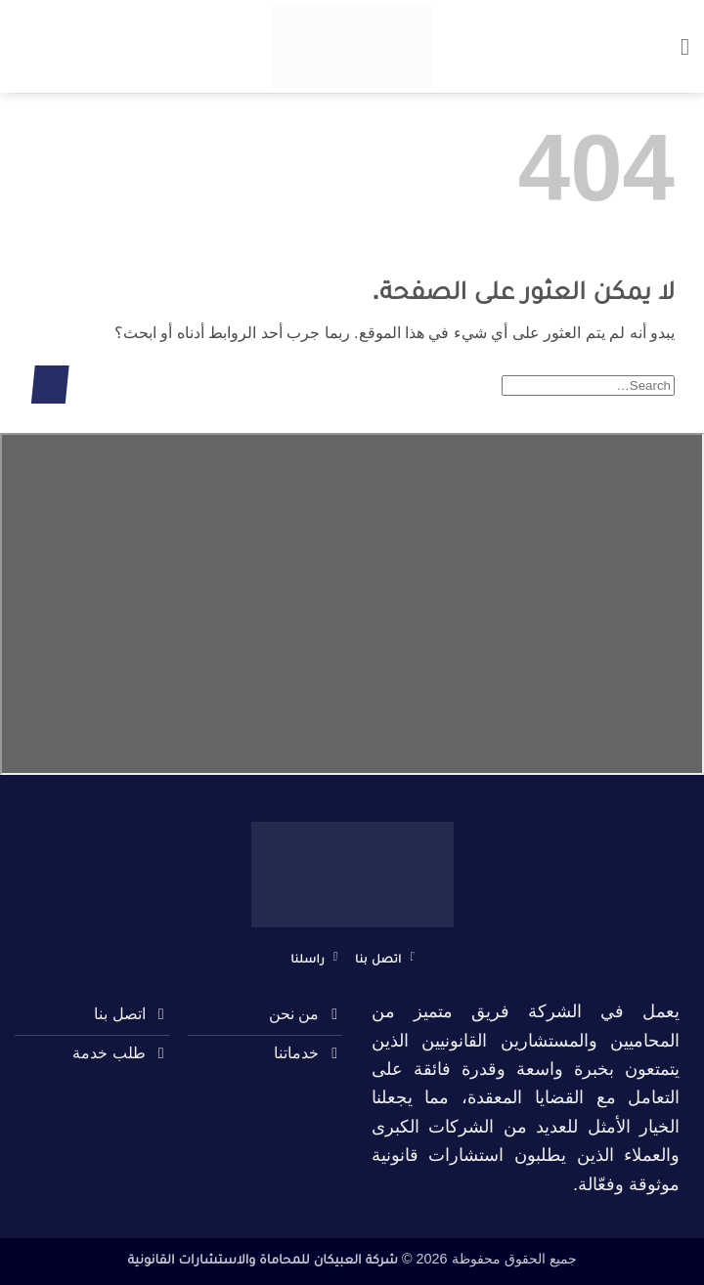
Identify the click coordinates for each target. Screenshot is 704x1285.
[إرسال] (50, 384)
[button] (677, 46)
